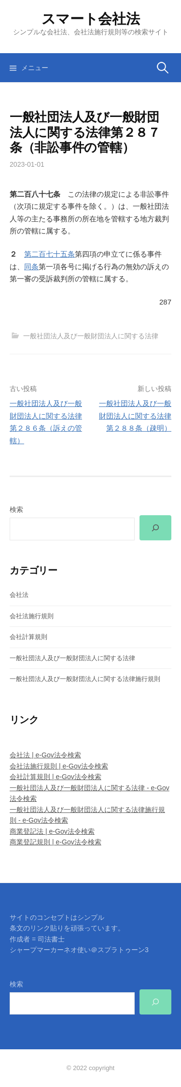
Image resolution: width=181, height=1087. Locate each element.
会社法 (19, 594)
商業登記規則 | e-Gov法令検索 (55, 842)
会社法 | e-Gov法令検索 (45, 755)
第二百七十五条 (49, 254)
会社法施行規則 (32, 616)
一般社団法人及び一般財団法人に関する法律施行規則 (85, 678)
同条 (31, 266)
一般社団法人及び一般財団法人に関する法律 (90, 336)
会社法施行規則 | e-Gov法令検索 (59, 766)
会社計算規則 (28, 636)
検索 (16, 509)
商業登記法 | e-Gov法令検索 (52, 831)
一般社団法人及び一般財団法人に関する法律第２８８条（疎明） (135, 415)
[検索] (155, 527)
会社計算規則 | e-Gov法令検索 (55, 777)
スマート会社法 (91, 19)
